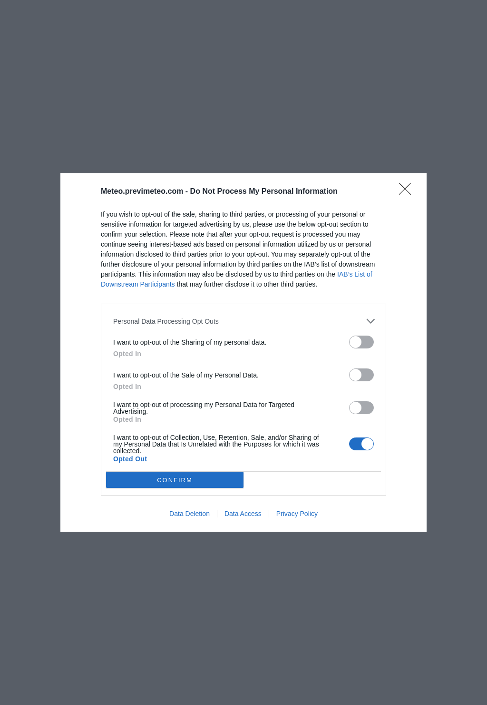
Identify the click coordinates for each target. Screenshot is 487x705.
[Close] (408, 192)
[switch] (361, 342)
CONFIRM (175, 480)
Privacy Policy (297, 513)
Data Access (243, 513)
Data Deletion (189, 513)
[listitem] (243, 321)
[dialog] (243, 352)
